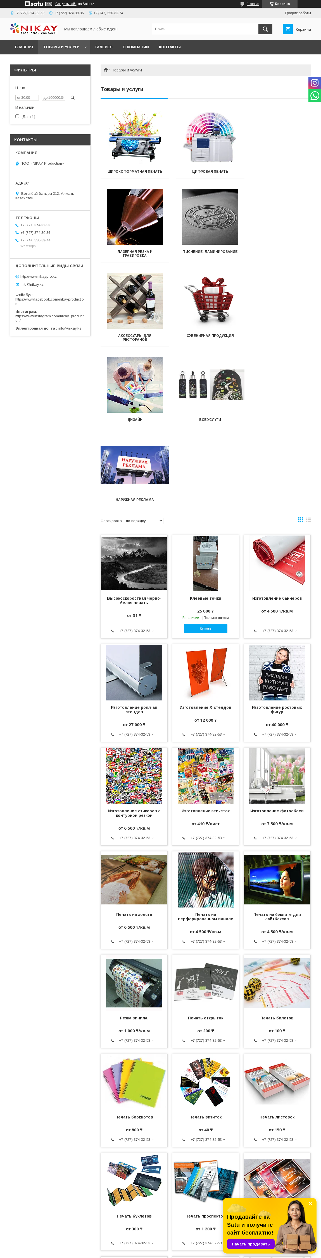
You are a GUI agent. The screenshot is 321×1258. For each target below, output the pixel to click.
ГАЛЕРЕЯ (104, 47)
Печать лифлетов (205, 1159)
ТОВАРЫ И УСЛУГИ (61, 47)
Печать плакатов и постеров (277, 1058)
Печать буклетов (134, 1056)
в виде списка (308, 361)
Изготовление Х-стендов (205, 547)
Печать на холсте (134, 754)
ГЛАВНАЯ (24, 47)
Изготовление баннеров (277, 438)
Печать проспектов (205, 1056)
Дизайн (133, 340)
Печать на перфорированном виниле (205, 756)
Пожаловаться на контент (181, 1250)
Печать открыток (205, 858)
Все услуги (206, 340)
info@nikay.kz (32, 284)
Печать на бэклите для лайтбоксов (277, 756)
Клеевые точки (205, 438)
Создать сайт (66, 4)
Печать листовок (277, 957)
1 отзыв (253, 4)
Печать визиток (205, 957)
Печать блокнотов (134, 957)
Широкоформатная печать (133, 172)
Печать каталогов (277, 1159)
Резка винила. (134, 858)
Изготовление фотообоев (277, 651)
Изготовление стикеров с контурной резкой (134, 653)
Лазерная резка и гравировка (278, 173)
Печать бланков (134, 1159)
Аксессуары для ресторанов (205, 257)
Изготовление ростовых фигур (277, 549)
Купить (205, 468)
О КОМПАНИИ (136, 47)
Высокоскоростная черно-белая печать (134, 440)
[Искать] (265, 29)
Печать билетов (277, 858)
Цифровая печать (206, 172)
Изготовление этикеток (206, 651)
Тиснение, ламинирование (133, 256)
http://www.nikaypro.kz (38, 276)
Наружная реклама (278, 340)
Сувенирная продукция (278, 256)
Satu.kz (185, 1245)
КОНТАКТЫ (170, 47)
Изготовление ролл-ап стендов (134, 549)
